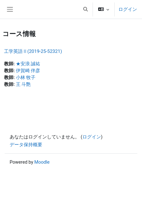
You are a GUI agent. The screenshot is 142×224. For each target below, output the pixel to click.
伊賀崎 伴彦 (28, 70)
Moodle (42, 162)
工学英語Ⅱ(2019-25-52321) (33, 51)
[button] (85, 9)
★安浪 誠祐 (28, 64)
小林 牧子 (26, 77)
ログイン (127, 9)
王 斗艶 (23, 84)
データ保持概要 (26, 144)
